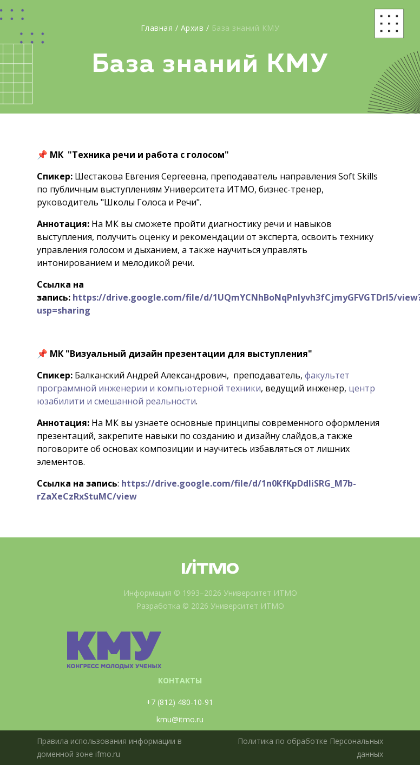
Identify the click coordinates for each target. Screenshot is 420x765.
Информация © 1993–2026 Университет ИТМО (210, 593)
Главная (157, 28)
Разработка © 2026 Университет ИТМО (210, 606)
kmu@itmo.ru (180, 719)
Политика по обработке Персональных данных (310, 747)
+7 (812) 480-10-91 (179, 702)
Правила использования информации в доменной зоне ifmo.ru (109, 747)
